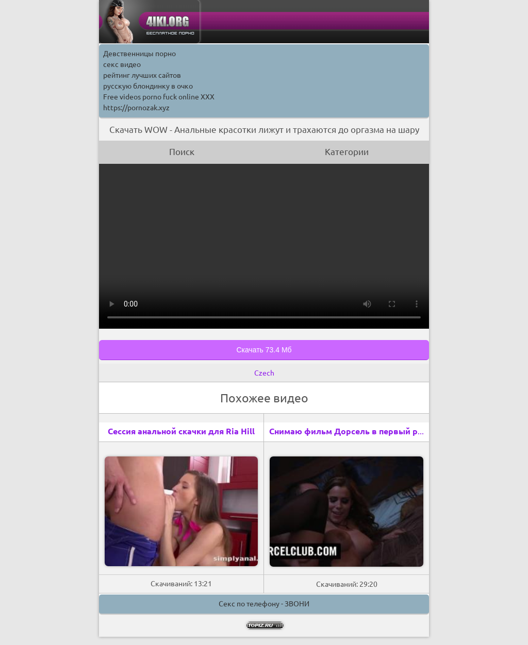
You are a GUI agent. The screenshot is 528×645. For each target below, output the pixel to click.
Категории (347, 152)
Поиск (181, 152)
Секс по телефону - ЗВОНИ (264, 604)
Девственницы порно (139, 53)
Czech (264, 373)
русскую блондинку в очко (148, 86)
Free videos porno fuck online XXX (158, 97)
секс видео (122, 64)
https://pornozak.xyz (136, 108)
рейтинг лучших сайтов (142, 75)
